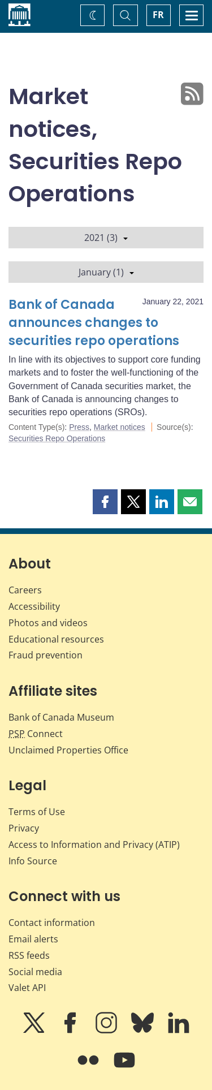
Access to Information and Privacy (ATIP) (94, 844)
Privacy (23, 828)
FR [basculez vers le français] (158, 14)
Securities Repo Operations (56, 438)
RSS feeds (29, 955)
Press (79, 427)
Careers (25, 590)
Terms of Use (36, 811)
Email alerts (33, 939)
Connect (35, 733)
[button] (105, 501)
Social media (35, 972)
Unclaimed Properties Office (68, 750)
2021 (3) (106, 237)
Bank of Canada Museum (61, 717)
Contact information (51, 922)
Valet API (27, 987)
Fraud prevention (45, 655)
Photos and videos (48, 623)
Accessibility (34, 606)
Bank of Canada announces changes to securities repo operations (93, 323)
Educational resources (56, 639)
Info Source (32, 861)
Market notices (119, 427)
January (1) (106, 272)
